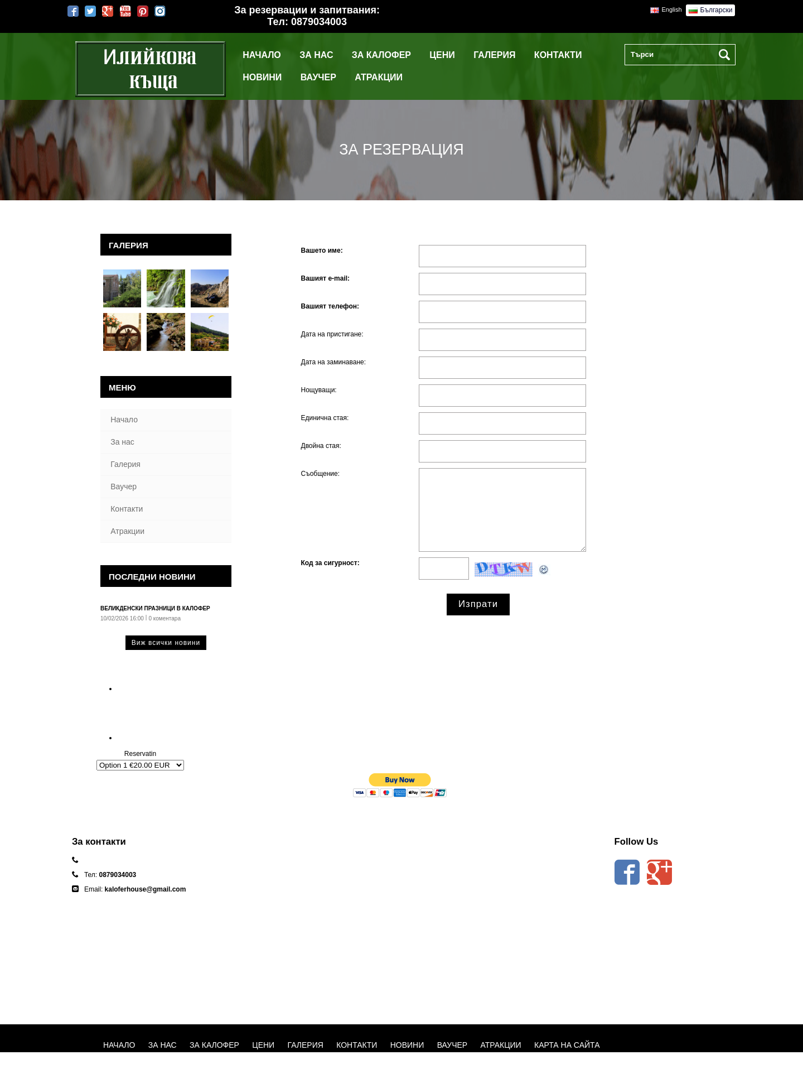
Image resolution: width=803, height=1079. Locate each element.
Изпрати (478, 604)
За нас (316, 55)
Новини (262, 77)
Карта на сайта (566, 1045)
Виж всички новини (166, 643)
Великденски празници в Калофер (155, 608)
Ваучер (318, 77)
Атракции (379, 77)
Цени (441, 55)
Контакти (558, 55)
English (672, 9)
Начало (262, 55)
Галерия (494, 55)
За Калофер (381, 55)
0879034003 (319, 21)
